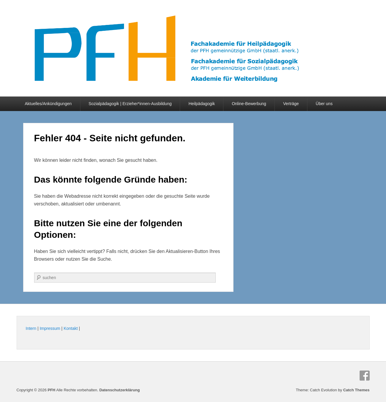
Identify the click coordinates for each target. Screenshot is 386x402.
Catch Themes (356, 390)
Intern (31, 328)
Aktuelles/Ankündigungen (48, 103)
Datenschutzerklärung (119, 390)
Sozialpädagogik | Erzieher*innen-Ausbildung (130, 103)
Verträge (291, 103)
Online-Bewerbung (249, 103)
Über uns (324, 103)
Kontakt (70, 328)
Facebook (365, 376)
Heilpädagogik (201, 103)
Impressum (50, 328)
